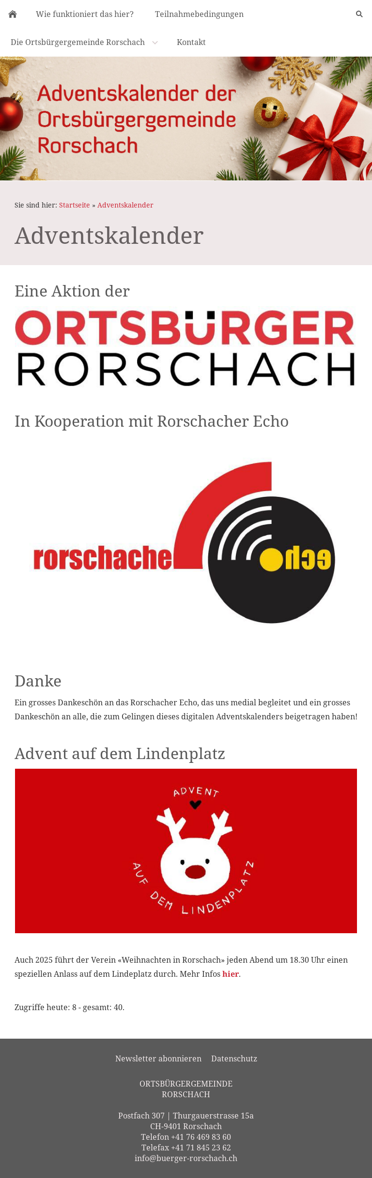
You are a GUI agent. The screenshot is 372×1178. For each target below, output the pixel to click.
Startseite (74, 204)
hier (230, 974)
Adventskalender (125, 204)
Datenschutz (234, 1058)
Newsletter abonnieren (158, 1058)
